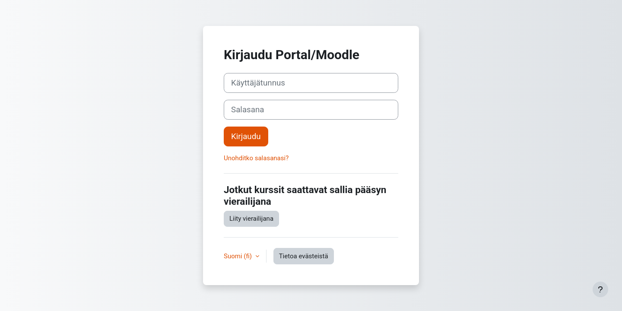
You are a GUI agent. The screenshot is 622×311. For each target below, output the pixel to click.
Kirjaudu (246, 136)
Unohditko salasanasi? (256, 158)
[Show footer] (600, 289)
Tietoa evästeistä (303, 256)
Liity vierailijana (251, 218)
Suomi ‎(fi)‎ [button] (239, 256)
